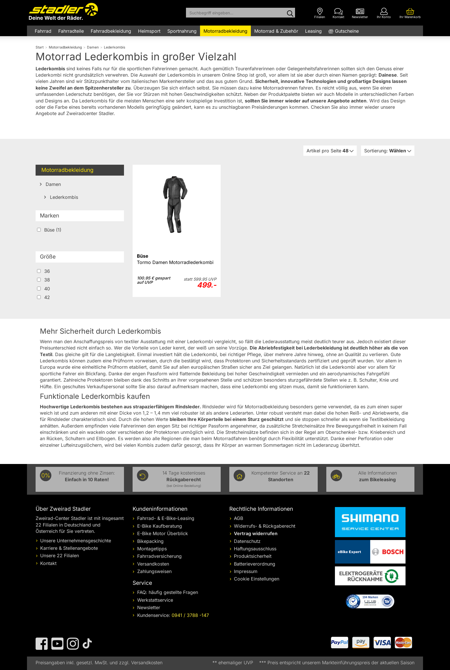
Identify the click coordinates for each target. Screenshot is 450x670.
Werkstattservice (155, 600)
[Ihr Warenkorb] (410, 13)
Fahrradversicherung (159, 556)
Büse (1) (49, 230)
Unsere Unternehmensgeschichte (75, 540)
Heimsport (149, 31)
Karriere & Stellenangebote (69, 548)
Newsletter (148, 607)
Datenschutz (247, 541)
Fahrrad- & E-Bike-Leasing (165, 518)
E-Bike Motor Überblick (162, 533)
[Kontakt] (338, 13)
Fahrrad (43, 31)
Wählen (385, 151)
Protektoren (238, 361)
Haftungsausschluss (255, 548)
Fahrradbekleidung (111, 31)
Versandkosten (153, 564)
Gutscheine (347, 31)
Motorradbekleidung (225, 31)
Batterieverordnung (254, 564)
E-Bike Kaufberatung (159, 526)
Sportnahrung (182, 31)
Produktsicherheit (252, 556)
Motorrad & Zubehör (276, 31)
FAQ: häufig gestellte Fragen (167, 592)
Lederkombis (63, 197)
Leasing (313, 31)
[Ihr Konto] (383, 13)
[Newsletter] (360, 13)
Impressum (245, 571)
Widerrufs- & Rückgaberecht (264, 526)
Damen (52, 184)
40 (43, 289)
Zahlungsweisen (154, 571)
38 (43, 280)
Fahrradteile (71, 31)
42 (43, 297)
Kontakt (48, 563)
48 (328, 151)
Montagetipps (152, 548)
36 (43, 271)
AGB (238, 518)
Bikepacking (150, 541)
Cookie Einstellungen (256, 579)
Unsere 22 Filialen (59, 555)
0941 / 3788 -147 (190, 615)
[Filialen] (320, 13)
